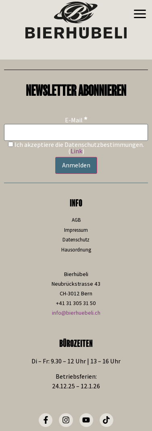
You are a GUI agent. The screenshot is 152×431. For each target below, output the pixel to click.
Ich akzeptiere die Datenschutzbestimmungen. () (76, 148)
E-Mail (76, 120)
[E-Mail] (76, 132)
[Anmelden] (76, 165)
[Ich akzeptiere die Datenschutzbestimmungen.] (10, 144)
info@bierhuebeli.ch (76, 312)
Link (76, 151)
